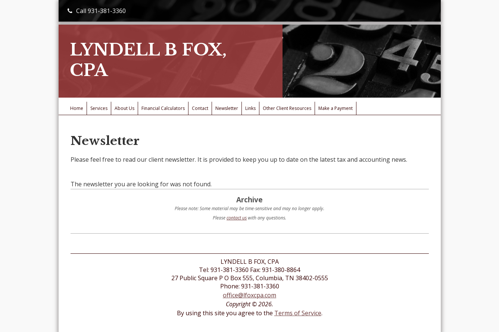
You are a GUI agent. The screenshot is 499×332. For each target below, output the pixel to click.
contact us (237, 218)
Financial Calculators (163, 108)
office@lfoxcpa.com (249, 295)
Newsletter (226, 108)
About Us (124, 108)
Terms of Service (297, 313)
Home (76, 108)
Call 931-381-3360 (97, 11)
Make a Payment (335, 108)
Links (250, 108)
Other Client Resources (287, 108)
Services (98, 108)
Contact (200, 108)
